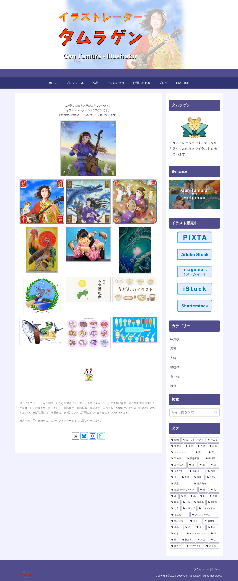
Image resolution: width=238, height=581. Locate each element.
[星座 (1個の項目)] (195, 521)
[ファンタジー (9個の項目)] (181, 452)
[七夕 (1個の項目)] (175, 508)
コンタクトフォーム (62, 420)
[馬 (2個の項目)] (193, 496)
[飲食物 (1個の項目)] (211, 521)
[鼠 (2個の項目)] (214, 490)
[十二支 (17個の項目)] (212, 440)
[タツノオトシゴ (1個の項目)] (208, 508)
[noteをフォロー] (101, 436)
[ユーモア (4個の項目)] (178, 465)
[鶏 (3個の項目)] (214, 465)
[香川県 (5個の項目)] (211, 458)
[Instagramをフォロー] (92, 436)
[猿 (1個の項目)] (214, 533)
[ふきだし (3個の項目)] (178, 471)
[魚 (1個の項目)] (200, 527)
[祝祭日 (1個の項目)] (188, 540)
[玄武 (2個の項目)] (213, 496)
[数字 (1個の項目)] (212, 527)
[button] (216, 412)
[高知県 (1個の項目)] (212, 502)
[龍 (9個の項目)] (200, 452)
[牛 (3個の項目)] (174, 477)
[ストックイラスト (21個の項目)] (193, 440)
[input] (194, 412)
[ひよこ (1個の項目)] (177, 533)
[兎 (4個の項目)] (192, 465)
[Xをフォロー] (75, 436)
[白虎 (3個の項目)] (212, 471)
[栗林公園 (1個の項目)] (179, 521)
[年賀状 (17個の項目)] (176, 446)
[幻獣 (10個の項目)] (213, 446)
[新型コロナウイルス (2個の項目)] (184, 490)
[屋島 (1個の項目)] (176, 527)
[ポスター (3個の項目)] (196, 471)
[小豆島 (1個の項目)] (180, 515)
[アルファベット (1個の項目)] (196, 533)
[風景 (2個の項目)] (181, 483)
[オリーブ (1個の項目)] (189, 508)
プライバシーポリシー (207, 569)
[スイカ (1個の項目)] (212, 546)
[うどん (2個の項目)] (212, 477)
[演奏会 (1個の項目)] (199, 502)
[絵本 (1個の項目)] (186, 502)
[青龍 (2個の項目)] (199, 477)
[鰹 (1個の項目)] (175, 540)
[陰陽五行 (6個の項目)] (194, 458)
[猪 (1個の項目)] (214, 540)
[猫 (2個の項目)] (203, 490)
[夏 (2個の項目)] (174, 496)
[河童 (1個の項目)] (202, 540)
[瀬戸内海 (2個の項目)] (206, 483)
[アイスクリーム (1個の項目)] (204, 515)
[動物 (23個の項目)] (175, 440)
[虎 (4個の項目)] (203, 465)
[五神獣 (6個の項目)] (177, 458)
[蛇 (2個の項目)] (203, 496)
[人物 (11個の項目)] (201, 446)
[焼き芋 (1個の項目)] (177, 546)
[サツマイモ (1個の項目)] (194, 546)
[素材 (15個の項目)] (189, 446)
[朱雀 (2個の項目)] (186, 477)
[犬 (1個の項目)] (189, 527)
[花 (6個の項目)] (213, 452)
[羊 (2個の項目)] (183, 496)
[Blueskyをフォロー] (84, 436)
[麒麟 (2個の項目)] (175, 502)
